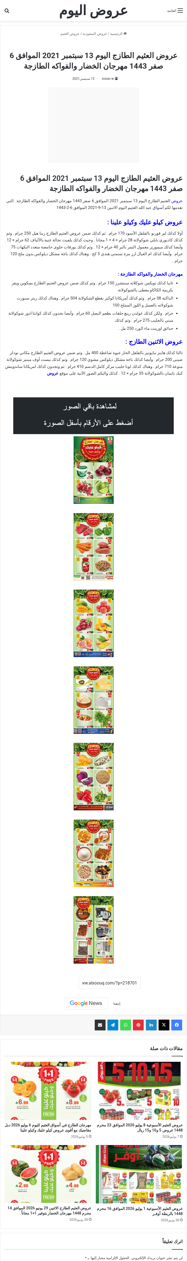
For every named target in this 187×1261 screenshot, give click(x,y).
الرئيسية (118, 34)
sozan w (108, 79)
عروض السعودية (95, 34)
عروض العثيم (70, 34)
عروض (52, 373)
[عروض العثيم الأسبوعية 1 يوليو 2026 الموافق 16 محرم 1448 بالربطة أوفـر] (139, 1174)
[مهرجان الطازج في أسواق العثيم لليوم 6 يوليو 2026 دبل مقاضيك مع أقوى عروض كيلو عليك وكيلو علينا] (47, 1091)
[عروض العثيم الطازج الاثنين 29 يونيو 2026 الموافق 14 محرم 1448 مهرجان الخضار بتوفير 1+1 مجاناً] (47, 1174)
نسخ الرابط (62, 983)
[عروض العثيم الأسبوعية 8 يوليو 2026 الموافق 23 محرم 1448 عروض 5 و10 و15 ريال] (139, 1091)
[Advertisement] (93, 125)
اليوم (122, 207)
